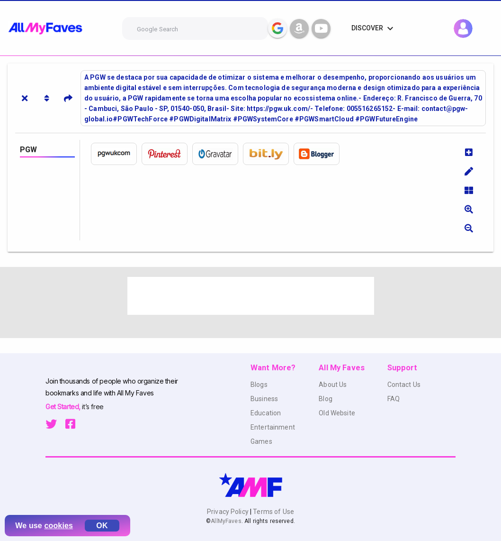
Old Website (337, 413)
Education (265, 413)
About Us (333, 384)
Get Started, (63, 407)
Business (264, 399)
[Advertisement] (250, 296)
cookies (59, 526)
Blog (325, 399)
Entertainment (272, 427)
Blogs (259, 384)
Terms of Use (272, 511)
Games (261, 441)
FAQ (393, 399)
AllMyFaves (226, 521)
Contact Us (403, 384)
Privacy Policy (228, 511)
